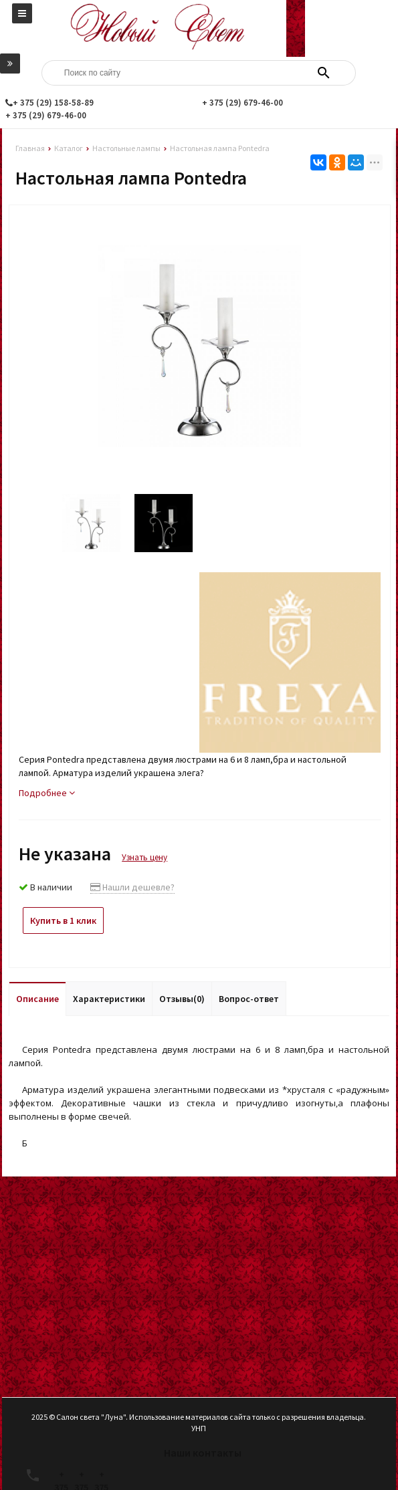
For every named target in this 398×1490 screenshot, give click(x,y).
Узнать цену (144, 857)
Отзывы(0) (182, 999)
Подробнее (47, 793)
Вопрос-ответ (249, 999)
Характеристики (109, 999)
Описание (37, 999)
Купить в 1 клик (63, 920)
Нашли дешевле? (132, 887)
